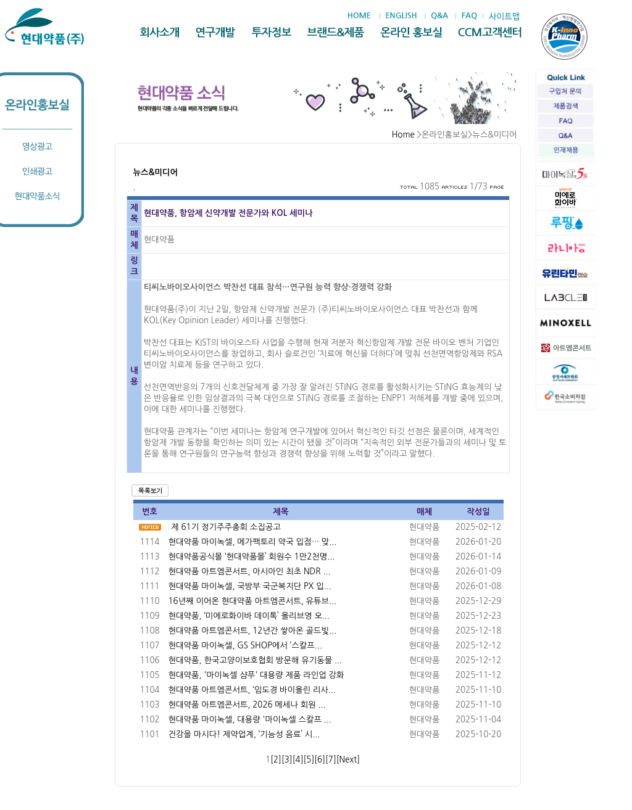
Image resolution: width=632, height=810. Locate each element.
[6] (319, 760)
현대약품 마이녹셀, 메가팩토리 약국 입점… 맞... (252, 542)
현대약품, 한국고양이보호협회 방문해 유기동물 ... (255, 660)
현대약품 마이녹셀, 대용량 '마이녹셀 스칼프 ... (249, 720)
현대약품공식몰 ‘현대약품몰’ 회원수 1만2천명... (251, 557)
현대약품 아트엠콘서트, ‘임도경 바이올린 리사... (252, 690)
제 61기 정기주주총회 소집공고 (226, 527)
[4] (298, 760)
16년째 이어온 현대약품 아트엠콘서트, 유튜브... (252, 601)
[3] (287, 760)
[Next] (348, 760)
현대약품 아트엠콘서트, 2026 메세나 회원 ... (247, 705)
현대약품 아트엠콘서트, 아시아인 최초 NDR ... (249, 572)
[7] (330, 760)
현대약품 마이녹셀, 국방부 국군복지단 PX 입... (249, 586)
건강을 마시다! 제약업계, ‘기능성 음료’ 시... (244, 734)
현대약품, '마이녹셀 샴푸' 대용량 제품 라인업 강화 (256, 675)
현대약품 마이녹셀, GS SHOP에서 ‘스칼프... (245, 646)
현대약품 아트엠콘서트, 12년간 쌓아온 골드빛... (252, 631)
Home (403, 135)
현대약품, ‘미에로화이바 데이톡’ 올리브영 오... (249, 616)
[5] (308, 760)
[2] (275, 760)
